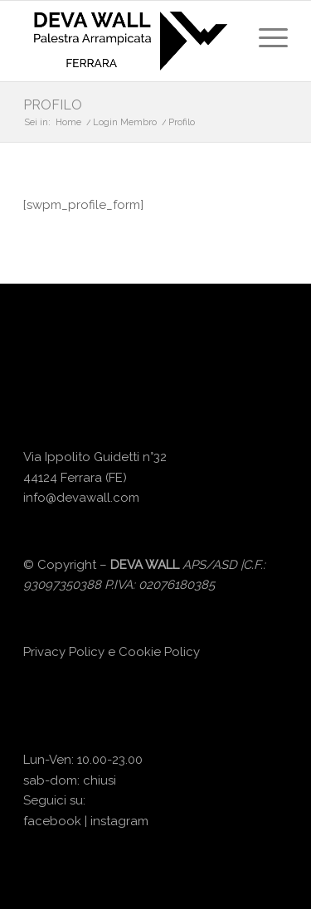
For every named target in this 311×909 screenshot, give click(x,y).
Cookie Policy (159, 651)
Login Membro (125, 122)
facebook (52, 821)
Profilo (52, 105)
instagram (119, 821)
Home (68, 122)
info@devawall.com (81, 497)
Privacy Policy (63, 651)
